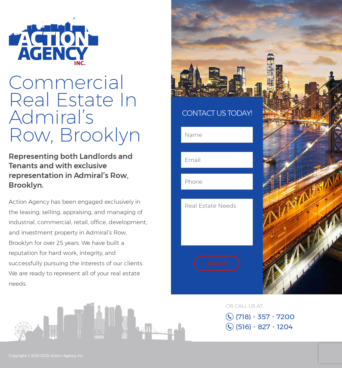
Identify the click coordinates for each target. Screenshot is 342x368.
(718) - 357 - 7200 (265, 316)
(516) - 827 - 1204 (264, 327)
